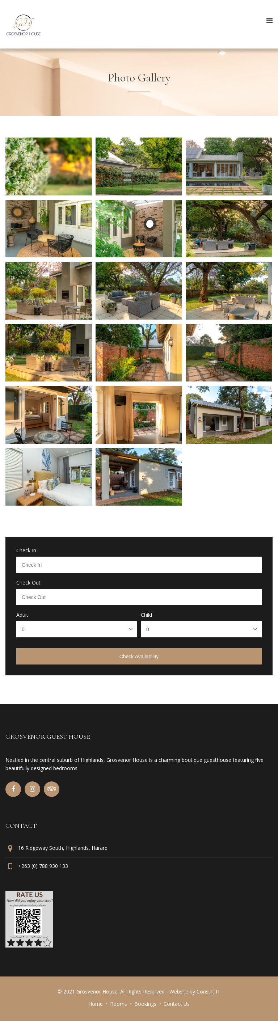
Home (95, 1003)
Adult (22, 614)
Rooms (118, 1003)
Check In (26, 550)
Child (146, 614)
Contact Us (177, 1003)
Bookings (145, 1003)
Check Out (28, 582)
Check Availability (139, 656)
